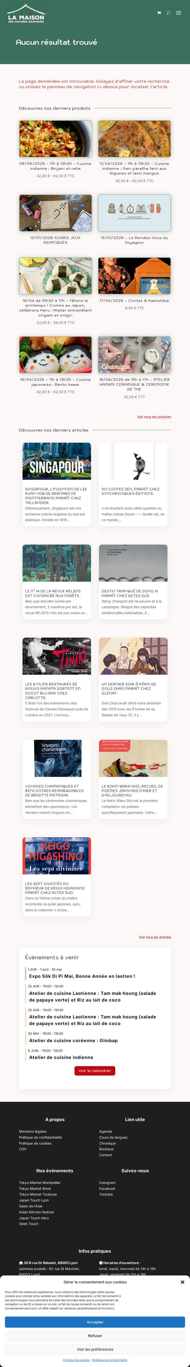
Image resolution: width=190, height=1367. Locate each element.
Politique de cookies (76, 1360)
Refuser (95, 1335)
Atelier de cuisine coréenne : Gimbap (73, 1040)
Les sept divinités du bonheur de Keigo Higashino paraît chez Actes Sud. (55, 888)
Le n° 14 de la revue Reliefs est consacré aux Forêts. (53, 593)
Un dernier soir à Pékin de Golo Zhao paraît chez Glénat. (129, 688)
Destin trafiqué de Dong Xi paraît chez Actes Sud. (130, 593)
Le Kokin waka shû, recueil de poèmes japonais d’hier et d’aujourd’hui (132, 790)
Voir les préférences (95, 1349)
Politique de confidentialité (109, 1360)
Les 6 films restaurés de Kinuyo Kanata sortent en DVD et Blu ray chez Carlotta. (53, 691)
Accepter (95, 1322)
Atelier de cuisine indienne (61, 1057)
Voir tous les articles (155, 937)
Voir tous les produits (154, 417)
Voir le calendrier (94, 1070)
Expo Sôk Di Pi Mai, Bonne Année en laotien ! (82, 976)
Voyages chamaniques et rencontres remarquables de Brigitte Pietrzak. (54, 790)
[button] (182, 1282)
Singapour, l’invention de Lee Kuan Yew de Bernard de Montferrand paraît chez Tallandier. (56, 496)
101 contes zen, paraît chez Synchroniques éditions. (131, 491)
